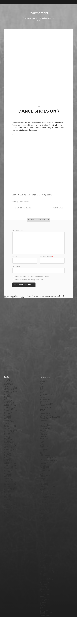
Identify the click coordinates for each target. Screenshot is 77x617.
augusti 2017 (9, 414)
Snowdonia (44, 558)
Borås (42, 374)
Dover (42, 408)
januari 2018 (9, 406)
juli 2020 (7, 358)
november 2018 (10, 390)
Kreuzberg (44, 482)
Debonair (43, 398)
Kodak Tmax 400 (47, 476)
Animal (42, 361)
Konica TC (44, 480)
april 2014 (7, 479)
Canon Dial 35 (45, 377)
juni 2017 (7, 418)
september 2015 (10, 451)
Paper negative (46, 519)
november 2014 (10, 467)
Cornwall (43, 393)
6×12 (41, 348)
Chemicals (44, 382)
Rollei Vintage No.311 (48, 543)
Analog (15, 202)
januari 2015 (8, 464)
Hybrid (42, 453)
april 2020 (8, 363)
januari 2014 (8, 484)
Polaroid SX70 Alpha (48, 535)
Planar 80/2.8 (45, 527)
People (43, 521)
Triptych (43, 577)
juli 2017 (7, 416)
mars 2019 (8, 384)
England (43, 413)
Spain (42, 559)
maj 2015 (7, 458)
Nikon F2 (43, 508)
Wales (42, 584)
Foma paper (45, 419)
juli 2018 (7, 397)
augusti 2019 (9, 376)
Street (42, 564)
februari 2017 (9, 424)
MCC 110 (43, 500)
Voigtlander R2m (47, 582)
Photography (23, 202)
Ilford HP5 (44, 456)
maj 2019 (7, 380)
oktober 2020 (9, 353)
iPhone (43, 469)
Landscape (44, 485)
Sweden (43, 567)
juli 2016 (7, 435)
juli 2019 (7, 377)
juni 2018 (7, 398)
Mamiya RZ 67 (45, 495)
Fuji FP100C (44, 432)
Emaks (42, 411)
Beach (42, 366)
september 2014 (10, 471)
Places (42, 526)
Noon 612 (43, 511)
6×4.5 (42, 350)
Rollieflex (43, 545)
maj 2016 (7, 438)
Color (42, 385)
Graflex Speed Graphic (49, 443)
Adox (42, 356)
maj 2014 (7, 477)
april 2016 (7, 440)
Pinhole (43, 524)
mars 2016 (8, 442)
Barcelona (44, 364)
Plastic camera (45, 529)
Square (43, 561)
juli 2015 (7, 455)
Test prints (44, 571)
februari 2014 (9, 482)
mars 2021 (8, 345)
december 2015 (10, 447)
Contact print (45, 387)
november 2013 (10, 487)
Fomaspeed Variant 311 (49, 424)
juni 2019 (7, 379)
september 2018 (10, 393)
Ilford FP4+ (44, 455)
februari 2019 (9, 385)
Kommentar (17, 230)
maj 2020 (7, 361)
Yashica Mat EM (46, 587)
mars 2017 (8, 422)
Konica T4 (44, 479)
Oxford (43, 516)
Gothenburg (45, 438)
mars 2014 (8, 480)
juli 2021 (7, 343)
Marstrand (44, 498)
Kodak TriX (44, 477)
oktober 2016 (9, 430)
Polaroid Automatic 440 (49, 534)
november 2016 (10, 429)
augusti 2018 (9, 395)
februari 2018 (9, 405)
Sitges (42, 555)
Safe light (44, 548)
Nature (43, 505)
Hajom (42, 445)
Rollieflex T (44, 546)
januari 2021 (8, 348)
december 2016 (10, 427)
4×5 (41, 347)
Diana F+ (43, 403)
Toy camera (44, 574)
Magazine (44, 493)
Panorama (44, 517)
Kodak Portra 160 (47, 472)
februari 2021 (9, 347)
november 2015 (10, 448)
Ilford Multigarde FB (48, 458)
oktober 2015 (9, 450)
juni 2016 (7, 437)
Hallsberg (44, 448)
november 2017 (10, 409)
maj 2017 (7, 419)
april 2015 (7, 459)
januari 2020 (9, 368)
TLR (41, 572)
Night (42, 506)
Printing (43, 538)
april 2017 (7, 421)
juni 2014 (7, 476)
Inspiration (44, 464)
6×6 (41, 351)
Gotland (43, 440)
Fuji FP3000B (45, 434)
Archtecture (45, 363)
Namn (15, 256)
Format (43, 427)
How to (43, 451)
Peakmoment (38, 13)
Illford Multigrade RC (48, 461)
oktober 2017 (9, 411)
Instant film (44, 466)
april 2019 (7, 382)
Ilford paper (45, 459)
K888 (42, 471)
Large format (45, 488)
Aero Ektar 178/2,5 (47, 358)
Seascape (43, 550)
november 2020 (10, 351)
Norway (43, 514)
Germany (43, 437)
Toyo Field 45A (46, 575)
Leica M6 (43, 490)
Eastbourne (44, 409)
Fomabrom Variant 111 (48, 421)
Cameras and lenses (48, 376)
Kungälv (43, 484)
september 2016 (10, 432)
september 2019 (10, 374)
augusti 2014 (9, 472)
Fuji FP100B (44, 430)
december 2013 (10, 485)
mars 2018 (8, 403)
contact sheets (46, 389)
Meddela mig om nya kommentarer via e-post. (32, 276)
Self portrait (44, 551)
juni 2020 (7, 359)
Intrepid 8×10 (45, 467)
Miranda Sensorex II (48, 503)
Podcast (43, 530)
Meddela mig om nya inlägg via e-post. (29, 279)
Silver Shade (45, 553)
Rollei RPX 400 (46, 542)
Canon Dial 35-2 (46, 379)
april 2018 (8, 401)
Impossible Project (47, 463)
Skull (42, 556)
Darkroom (44, 395)
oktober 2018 (9, 392)
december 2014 (10, 466)
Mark (42, 497)
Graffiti (42, 442)
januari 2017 (8, 426)
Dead (42, 397)
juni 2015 (7, 456)
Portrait (43, 537)
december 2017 (10, 408)
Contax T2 (44, 390)
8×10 (42, 355)
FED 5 (42, 416)
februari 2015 (9, 463)
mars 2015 (8, 461)
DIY (41, 406)
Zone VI (43, 588)
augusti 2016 (9, 434)
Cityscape (43, 384)
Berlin (42, 369)
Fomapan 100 (45, 422)
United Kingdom (46, 579)
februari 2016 (9, 443)
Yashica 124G (45, 585)
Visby (42, 580)
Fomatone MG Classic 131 (50, 426)
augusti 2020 (9, 356)
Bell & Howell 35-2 (47, 368)
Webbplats (17, 266)
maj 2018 (7, 400)
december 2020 (10, 350)
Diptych (43, 405)
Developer (44, 401)
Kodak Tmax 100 (46, 474)
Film (41, 418)
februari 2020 (9, 366)
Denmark (44, 400)
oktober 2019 (9, 372)
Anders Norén (42, 610)
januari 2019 (8, 387)
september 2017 (10, 413)
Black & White (45, 371)
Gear (42, 435)
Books (42, 372)
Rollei (42, 540)
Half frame (44, 447)
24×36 (42, 345)
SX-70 (42, 569)
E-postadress (46, 256)
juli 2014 (7, 474)
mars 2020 (8, 364)
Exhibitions (44, 414)
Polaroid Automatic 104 (49, 532)
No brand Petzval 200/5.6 (50, 509)
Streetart (43, 566)
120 (41, 343)
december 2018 (10, 389)
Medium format (46, 501)
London (43, 492)
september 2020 (10, 355)
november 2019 (10, 371)
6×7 (41, 353)
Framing (43, 429)
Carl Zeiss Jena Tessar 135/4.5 (51, 380)
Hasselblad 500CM (47, 450)
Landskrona (44, 487)
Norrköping (44, 513)
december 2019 (10, 369)
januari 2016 (8, 445)
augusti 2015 (9, 453)
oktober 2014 (9, 469)
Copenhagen (45, 392)
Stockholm (44, 563)
